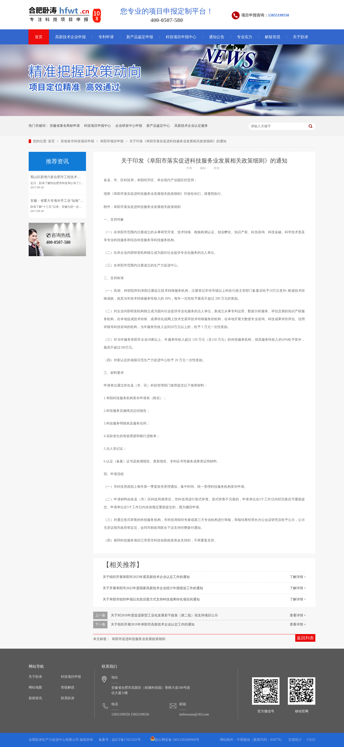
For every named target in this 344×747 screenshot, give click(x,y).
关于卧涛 (300, 37)
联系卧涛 (67, 698)
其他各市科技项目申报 (78, 141)
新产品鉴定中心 (158, 125)
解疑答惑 (272, 37)
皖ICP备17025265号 (126, 740)
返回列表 (305, 638)
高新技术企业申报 (70, 37)
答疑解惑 (67, 687)
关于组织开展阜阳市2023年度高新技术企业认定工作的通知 (146, 577)
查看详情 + (298, 615)
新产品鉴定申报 (139, 37)
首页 (39, 37)
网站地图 (35, 687)
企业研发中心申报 (128, 125)
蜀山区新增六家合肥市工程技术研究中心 (60, 177)
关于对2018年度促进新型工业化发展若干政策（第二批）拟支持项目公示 (164, 615)
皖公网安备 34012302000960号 (174, 740)
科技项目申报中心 (181, 37)
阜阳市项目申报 (112, 141)
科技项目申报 (71, 676)
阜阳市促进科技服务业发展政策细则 (138, 639)
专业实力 (244, 37)
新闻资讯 (35, 698)
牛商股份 (243, 740)
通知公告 (216, 37)
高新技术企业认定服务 (191, 125)
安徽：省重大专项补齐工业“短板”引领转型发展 (65, 200)
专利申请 (106, 37)
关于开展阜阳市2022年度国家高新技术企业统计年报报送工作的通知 (153, 588)
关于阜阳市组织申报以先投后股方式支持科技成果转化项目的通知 (151, 599)
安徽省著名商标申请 (65, 125)
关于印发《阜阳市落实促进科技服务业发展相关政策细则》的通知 (177, 141)
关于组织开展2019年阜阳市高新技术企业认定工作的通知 (152, 624)
